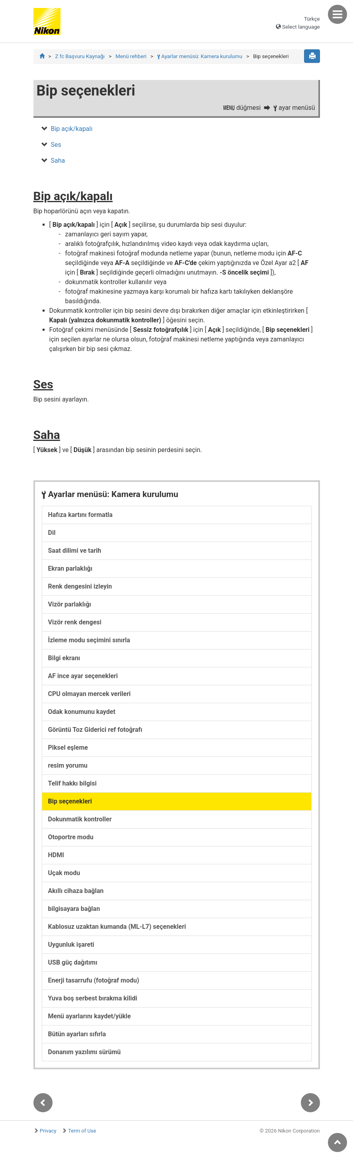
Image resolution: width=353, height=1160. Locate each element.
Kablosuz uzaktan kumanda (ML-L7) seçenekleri (117, 926)
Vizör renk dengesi (74, 622)
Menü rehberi (130, 56)
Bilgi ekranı (64, 658)
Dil (52, 532)
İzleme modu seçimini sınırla (89, 640)
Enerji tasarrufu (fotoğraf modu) (93, 980)
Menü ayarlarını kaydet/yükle (89, 1016)
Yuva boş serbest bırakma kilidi (92, 998)
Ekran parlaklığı (70, 568)
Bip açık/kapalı (72, 129)
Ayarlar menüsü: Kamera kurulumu (199, 56)
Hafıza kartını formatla (80, 515)
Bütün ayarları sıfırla (77, 1034)
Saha (58, 160)
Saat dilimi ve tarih (74, 550)
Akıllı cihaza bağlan (76, 891)
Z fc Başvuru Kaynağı (80, 56)
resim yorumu (68, 765)
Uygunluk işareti (71, 944)
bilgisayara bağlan (74, 908)
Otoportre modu (71, 837)
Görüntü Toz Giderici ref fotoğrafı (95, 729)
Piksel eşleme (68, 747)
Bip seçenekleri (70, 801)
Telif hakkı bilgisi (72, 783)
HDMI (56, 855)
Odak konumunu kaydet (81, 711)
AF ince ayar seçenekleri (83, 676)
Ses (56, 144)
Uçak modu (64, 873)
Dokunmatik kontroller (80, 819)
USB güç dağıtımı (73, 962)
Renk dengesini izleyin (80, 586)
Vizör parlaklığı (69, 604)
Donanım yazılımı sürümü (84, 1052)
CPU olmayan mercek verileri (89, 694)
